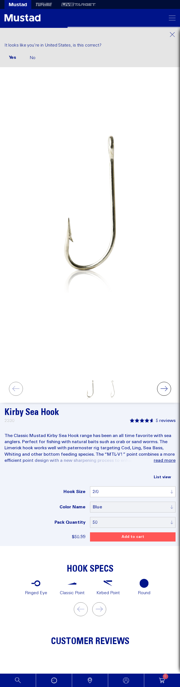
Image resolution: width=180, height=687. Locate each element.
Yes (12, 57)
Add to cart (133, 537)
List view (162, 477)
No (32, 57)
